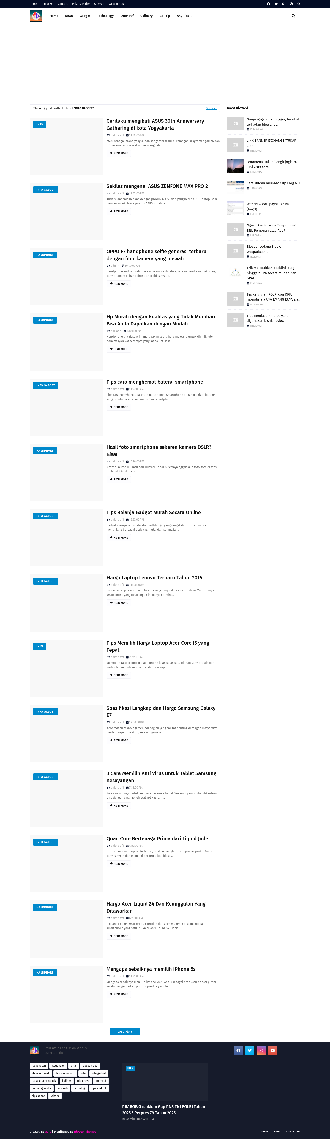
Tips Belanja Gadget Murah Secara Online (154, 512)
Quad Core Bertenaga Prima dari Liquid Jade (157, 838)
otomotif (101, 1080)
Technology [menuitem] (105, 16)
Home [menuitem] (54, 16)
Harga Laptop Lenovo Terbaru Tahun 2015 (154, 578)
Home (33, 3)
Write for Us (116, 3)
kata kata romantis (44, 1080)
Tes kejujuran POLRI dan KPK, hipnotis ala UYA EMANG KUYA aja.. (273, 297)
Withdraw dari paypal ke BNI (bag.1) (268, 206)
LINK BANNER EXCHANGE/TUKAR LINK (271, 143)
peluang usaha (41, 1088)
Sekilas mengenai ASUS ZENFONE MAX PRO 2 (157, 186)
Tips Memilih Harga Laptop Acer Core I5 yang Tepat (158, 646)
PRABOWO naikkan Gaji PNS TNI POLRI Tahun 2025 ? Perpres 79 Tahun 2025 (163, 1109)
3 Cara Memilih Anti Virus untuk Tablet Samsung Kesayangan (161, 777)
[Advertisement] (165, 63)
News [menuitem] (69, 16)
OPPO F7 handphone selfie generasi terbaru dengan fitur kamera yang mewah (156, 255)
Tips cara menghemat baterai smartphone (155, 382)
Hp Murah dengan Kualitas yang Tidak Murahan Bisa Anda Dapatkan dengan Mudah (161, 320)
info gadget (45, 189)
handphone (45, 255)
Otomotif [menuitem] (127, 16)
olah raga (83, 1080)
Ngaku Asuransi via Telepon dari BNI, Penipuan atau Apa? (272, 228)
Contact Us (293, 1131)
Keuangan (58, 1065)
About (278, 1131)
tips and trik (99, 1088)
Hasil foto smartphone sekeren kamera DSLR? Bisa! (159, 450)
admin (115, 265)
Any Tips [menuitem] (183, 16)
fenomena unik (65, 1073)
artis (74, 1065)
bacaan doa (90, 1065)
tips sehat (38, 1096)
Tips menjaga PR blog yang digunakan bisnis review (268, 318)
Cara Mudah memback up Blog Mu (273, 183)
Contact (63, 3)
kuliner (66, 1080)
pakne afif (117, 135)
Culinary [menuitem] (146, 16)
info (39, 124)
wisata (55, 1096)
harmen (116, 331)
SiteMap (99, 3)
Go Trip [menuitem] (165, 16)
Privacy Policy (81, 3)
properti (62, 1088)
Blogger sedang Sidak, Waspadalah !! (264, 249)
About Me (47, 3)
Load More (125, 1031)
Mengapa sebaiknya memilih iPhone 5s (151, 969)
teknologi (79, 1088)
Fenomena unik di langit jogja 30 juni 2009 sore (272, 164)
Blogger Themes (85, 1131)
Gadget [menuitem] (85, 16)
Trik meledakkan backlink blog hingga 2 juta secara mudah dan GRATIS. (271, 273)
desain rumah (41, 1073)
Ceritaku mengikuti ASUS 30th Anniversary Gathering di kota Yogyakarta (155, 124)
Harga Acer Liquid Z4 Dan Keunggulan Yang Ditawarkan (156, 907)
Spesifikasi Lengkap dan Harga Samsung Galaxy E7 (161, 711)
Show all (211, 108)
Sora (48, 1131)
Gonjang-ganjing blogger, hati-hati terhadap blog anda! (273, 122)
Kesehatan (39, 1065)
